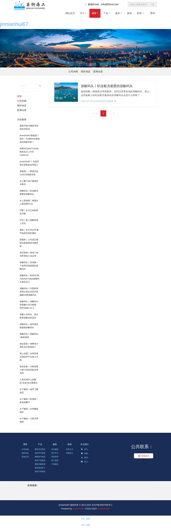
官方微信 (86, 449)
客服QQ (86, 453)
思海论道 (98, 71)
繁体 (152, 13)
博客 (19, 96)
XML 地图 (85, 518)
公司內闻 (73, 71)
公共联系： (142, 446)
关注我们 (84, 444)
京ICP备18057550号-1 (102, 505)
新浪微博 (86, 458)
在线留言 (143, 456)
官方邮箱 (86, 462)
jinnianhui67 (14, 24)
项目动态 (85, 71)
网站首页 (70, 13)
